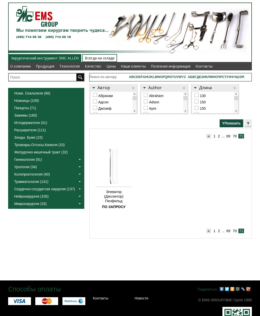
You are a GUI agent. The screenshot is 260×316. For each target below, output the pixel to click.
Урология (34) (47, 167)
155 (203, 108)
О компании (20, 66)
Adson (154, 102)
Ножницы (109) (26, 101)
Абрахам (105, 96)
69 (228, 136)
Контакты (204, 66)
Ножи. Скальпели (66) (32, 93)
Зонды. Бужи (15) (28, 137)
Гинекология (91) (47, 159)
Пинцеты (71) (25, 108)
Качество (93, 66)
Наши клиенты (133, 66)
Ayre (152, 108)
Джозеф (104, 108)
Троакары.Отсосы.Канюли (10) (39, 145)
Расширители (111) (30, 130)
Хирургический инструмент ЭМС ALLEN (45, 58)
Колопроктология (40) (47, 174)
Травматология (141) (47, 182)
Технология (69, 66)
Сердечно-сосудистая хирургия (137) (47, 189)
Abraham (156, 96)
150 (203, 102)
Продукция (45, 66)
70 (235, 136)
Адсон (103, 102)
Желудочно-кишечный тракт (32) (41, 152)
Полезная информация (170, 66)
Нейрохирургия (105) (47, 196)
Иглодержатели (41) (30, 123)
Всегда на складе (100, 58)
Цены (111, 66)
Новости (141, 298)
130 (203, 96)
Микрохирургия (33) (47, 204)
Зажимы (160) (25, 115)
